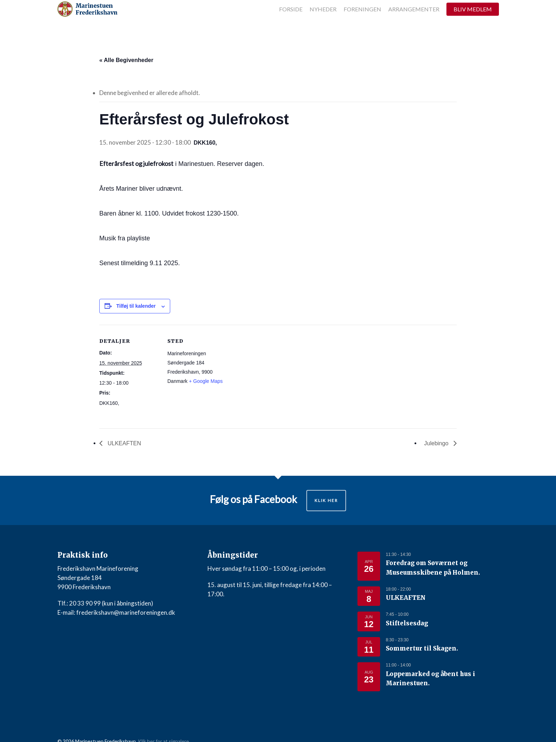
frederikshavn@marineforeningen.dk (125, 612)
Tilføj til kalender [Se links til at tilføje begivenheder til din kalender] (136, 306)
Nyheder (323, 20)
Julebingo (437, 443)
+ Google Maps (206, 381)
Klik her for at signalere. (164, 731)
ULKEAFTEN (123, 443)
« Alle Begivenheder (126, 60)
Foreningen (362, 20)
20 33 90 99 (85, 603)
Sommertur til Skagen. (416, 642)
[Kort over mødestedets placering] (272, 373)
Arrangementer (413, 20)
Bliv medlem (473, 20)
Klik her (326, 500)
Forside (290, 20)
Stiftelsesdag (403, 618)
